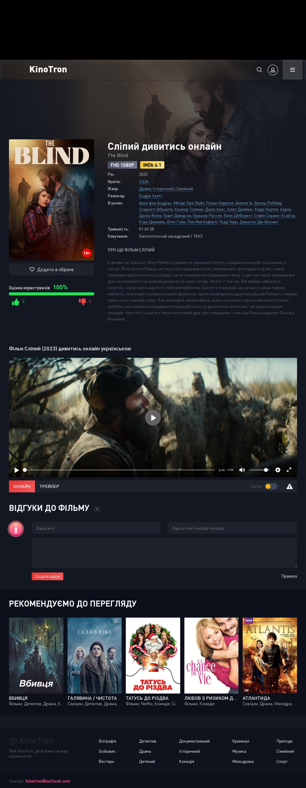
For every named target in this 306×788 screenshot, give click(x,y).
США (144, 181)
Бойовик (107, 751)
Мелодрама (243, 761)
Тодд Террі (228, 221)
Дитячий (147, 761)
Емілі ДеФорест (238, 215)
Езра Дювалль (152, 221)
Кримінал (240, 740)
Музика (239, 751)
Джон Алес (215, 209)
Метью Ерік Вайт (188, 202)
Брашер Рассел (207, 215)
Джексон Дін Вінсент (259, 221)
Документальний (194, 740)
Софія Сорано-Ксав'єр (274, 215)
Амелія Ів (243, 202)
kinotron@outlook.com (48, 781)
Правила (289, 575)
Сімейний (184, 188)
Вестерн (106, 761)
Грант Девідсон (177, 215)
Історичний (163, 188)
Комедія (186, 761)
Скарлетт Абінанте (156, 209)
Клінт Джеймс (240, 209)
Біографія (107, 740)
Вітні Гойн (176, 221)
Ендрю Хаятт (150, 195)
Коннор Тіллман (189, 209)
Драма (145, 188)
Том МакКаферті (202, 221)
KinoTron (48, 68)
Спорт (281, 761)
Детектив (147, 740)
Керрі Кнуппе (266, 209)
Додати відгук (47, 576)
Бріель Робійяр (268, 202)
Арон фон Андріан (155, 202)
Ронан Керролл (220, 202)
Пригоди (284, 740)
